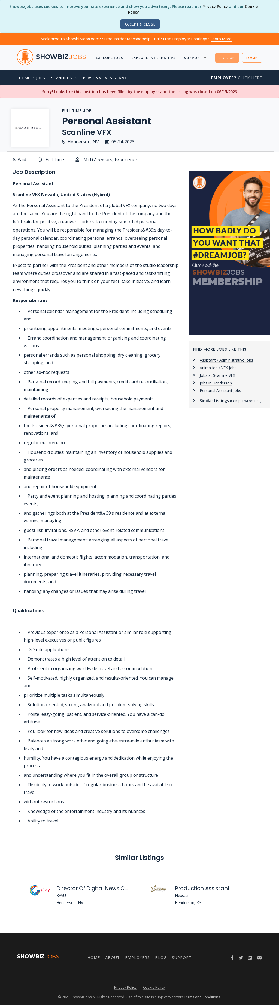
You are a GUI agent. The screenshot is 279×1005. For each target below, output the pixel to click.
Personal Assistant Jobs (220, 390)
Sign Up (227, 57)
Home (24, 77)
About (112, 957)
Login (252, 57)
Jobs (40, 77)
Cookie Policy (154, 987)
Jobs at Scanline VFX (217, 375)
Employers (137, 957)
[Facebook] (232, 958)
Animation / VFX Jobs (218, 367)
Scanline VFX (64, 77)
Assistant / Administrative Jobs (226, 360)
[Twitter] (241, 958)
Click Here (236, 77)
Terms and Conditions (202, 996)
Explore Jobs (109, 57)
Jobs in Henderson (216, 383)
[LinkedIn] (250, 958)
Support (193, 57)
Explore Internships (153, 57)
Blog (161, 957)
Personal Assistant (105, 77)
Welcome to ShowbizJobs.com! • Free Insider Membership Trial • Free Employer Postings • (136, 39)
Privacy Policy (215, 6)
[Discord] (259, 958)
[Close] (140, 24)
